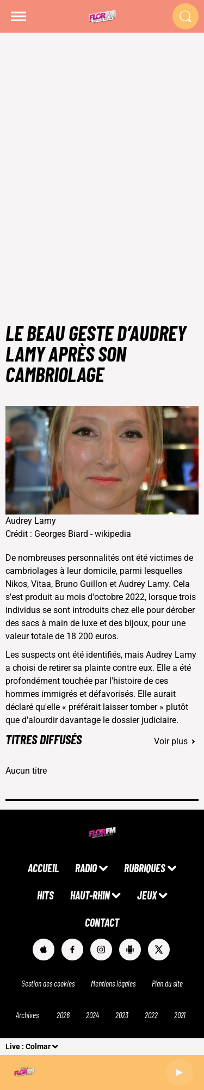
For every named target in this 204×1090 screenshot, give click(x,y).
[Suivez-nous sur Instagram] (101, 949)
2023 (121, 1015)
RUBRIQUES (144, 867)
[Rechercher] (185, 16)
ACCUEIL (43, 867)
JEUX (147, 895)
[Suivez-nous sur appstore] (43, 949)
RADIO (86, 867)
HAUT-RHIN (90, 895)
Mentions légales (113, 983)
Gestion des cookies (48, 983)
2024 (92, 1015)
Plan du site (167, 983)
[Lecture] (179, 1072)
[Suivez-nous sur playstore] (130, 949)
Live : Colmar (28, 1046)
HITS (45, 895)
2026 (63, 1015)
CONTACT (102, 922)
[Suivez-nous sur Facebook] (72, 949)
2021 (180, 1015)
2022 (151, 1015)
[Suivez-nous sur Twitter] (159, 949)
